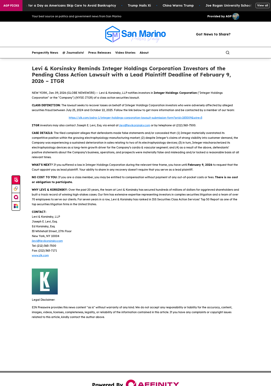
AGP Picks (11, 5)
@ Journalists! (73, 52)
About (144, 52)
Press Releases (99, 52)
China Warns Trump (183, 5)
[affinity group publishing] (16, 197)
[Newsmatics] (16, 206)
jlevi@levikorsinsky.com (134, 125)
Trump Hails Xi (144, 5)
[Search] (227, 53)
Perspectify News (45, 52)
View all (262, 5)
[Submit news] (16, 180)
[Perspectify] (16, 188)
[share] (236, 52)
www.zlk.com (40, 255)
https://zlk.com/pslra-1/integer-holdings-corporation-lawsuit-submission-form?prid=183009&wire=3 (135, 117)
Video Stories (125, 52)
